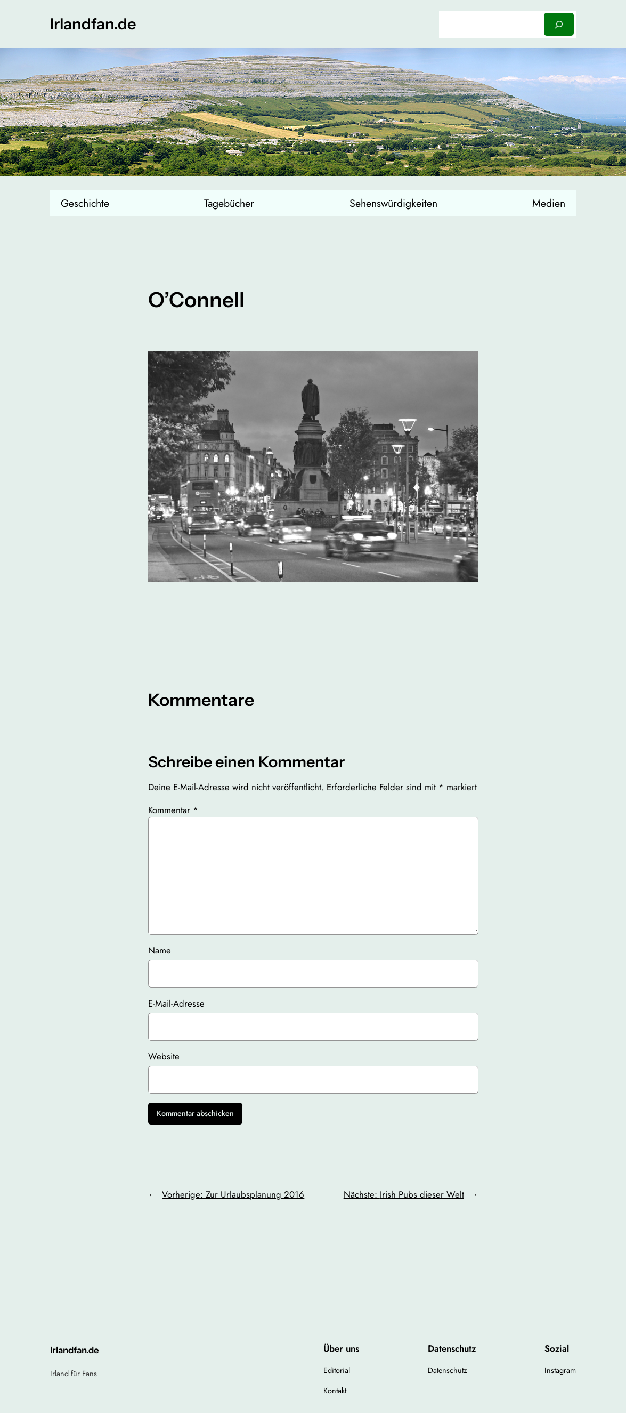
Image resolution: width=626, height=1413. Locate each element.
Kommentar (173, 810)
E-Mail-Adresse (176, 1003)
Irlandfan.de (93, 23)
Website (164, 1056)
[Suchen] (559, 24)
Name (159, 950)
